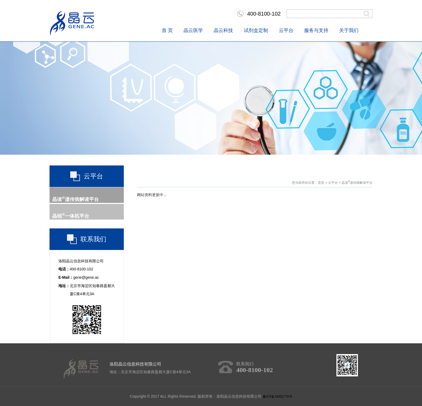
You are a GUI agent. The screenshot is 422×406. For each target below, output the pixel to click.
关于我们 (348, 30)
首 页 (167, 30)
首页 (321, 183)
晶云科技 (223, 30)
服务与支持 (316, 30)
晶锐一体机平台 (70, 216)
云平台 (286, 30)
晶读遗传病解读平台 (75, 199)
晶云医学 (193, 30)
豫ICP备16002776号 (277, 396)
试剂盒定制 (256, 30)
